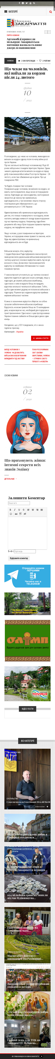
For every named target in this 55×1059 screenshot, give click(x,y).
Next (49, 31)
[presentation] (10, 509)
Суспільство (12, 799)
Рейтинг (45, 60)
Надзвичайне (12, 924)
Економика (11, 863)
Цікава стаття (41, 338)
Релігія (9, 1008)
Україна (19, 332)
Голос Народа (11, 831)
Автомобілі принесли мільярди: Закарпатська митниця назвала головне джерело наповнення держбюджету (24, 45)
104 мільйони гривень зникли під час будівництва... (27, 896)
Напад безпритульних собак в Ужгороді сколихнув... (27, 836)
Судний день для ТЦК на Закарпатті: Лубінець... (23, 1041)
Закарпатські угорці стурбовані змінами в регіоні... (28, 985)
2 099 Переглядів (26, 60)
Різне (9, 1036)
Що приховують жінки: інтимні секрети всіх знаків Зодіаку (25, 464)
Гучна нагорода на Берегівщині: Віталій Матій (28, 802)
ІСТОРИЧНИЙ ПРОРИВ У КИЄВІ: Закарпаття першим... (27, 868)
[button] (10, 510)
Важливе (10, 980)
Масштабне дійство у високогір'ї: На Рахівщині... (25, 957)
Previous (46, 31)
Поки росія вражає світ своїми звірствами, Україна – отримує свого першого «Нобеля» (41, 356)
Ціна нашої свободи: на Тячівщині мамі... (22, 929)
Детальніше (10, 479)
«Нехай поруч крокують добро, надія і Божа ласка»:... (28, 1013)
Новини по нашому (14, 952)
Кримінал (10, 891)
